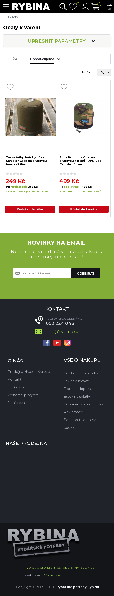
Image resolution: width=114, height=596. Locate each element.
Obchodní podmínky (81, 373)
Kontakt (14, 379)
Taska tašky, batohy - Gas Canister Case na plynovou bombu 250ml (26, 160)
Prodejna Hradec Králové (29, 371)
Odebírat (85, 273)
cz (109, 4)
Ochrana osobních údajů (84, 404)
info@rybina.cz (62, 331)
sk (109, 9)
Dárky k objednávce (25, 387)
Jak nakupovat (76, 381)
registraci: (19, 186)
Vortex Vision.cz (57, 575)
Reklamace (73, 412)
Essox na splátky (77, 396)
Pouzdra (13, 16)
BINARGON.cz (82, 567)
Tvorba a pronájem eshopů (47, 567)
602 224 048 (60, 323)
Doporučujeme (42, 59)
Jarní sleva (16, 402)
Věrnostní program (23, 395)
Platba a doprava (78, 389)
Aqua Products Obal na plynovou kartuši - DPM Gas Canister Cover (80, 160)
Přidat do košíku (30, 209)
